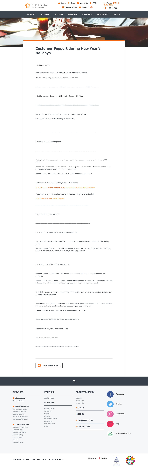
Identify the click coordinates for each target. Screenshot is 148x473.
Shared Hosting (18, 435)
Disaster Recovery (19, 414)
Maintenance (48, 421)
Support (117, 14)
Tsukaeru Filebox (18, 401)
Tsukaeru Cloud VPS (19, 432)
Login (46, 426)
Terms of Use (80, 400)
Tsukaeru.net (31, 459)
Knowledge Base (49, 423)
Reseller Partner (49, 398)
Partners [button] (86, 14)
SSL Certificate (17, 437)
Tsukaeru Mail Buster (19, 411)
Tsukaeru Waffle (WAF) (20, 419)
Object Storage (17, 429)
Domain (15, 440)
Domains (72, 14)
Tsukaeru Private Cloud (20, 427)
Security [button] (44, 14)
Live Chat (47, 416)
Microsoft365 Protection (20, 416)
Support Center (49, 408)
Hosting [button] (59, 14)
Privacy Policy (80, 403)
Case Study (102, 14)
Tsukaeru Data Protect (20, 409)
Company (79, 398)
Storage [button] (31, 14)
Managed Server (18, 442)
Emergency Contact (50, 418)
